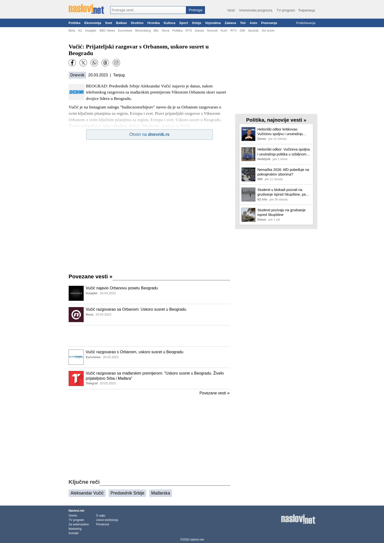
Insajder (91, 30)
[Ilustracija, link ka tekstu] (76, 294)
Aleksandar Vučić (87, 493)
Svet (108, 23)
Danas (199, 30)
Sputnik (253, 30)
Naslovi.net (76, 510)
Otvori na (149, 134)
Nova (165, 30)
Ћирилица (306, 10)
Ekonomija (92, 23)
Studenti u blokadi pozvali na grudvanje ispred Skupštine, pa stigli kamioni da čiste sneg (281, 192)
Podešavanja (305, 23)
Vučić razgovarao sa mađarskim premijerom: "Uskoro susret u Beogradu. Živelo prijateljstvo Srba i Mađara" (155, 375)
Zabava (230, 23)
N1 (80, 30)
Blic (156, 30)
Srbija (196, 23)
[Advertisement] (149, 335)
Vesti (231, 10)
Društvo (137, 23)
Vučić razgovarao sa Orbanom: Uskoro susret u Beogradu (136, 309)
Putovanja (269, 23)
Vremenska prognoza (255, 10)
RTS (188, 30)
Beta (72, 30)
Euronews (125, 30)
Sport (183, 23)
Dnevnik (77, 75)
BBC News (107, 30)
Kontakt (74, 533)
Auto (253, 23)
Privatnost (102, 524)
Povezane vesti (90, 276)
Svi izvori (268, 30)
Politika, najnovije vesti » (276, 120)
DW (242, 30)
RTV (233, 30)
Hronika (153, 23)
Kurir (224, 30)
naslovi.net (197, 539)
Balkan (121, 23)
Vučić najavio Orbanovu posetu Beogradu (122, 288)
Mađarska (160, 493)
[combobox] (148, 10)
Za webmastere (79, 524)
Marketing (75, 529)
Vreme (73, 515)
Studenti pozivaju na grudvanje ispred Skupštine (281, 212)
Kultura (169, 23)
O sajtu (100, 515)
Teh (243, 23)
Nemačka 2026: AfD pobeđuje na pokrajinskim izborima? (283, 172)
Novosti (212, 30)
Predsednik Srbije (127, 493)
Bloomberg (143, 30)
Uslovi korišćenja (107, 520)
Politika (74, 23)
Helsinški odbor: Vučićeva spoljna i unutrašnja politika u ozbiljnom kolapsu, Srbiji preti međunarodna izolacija (283, 151)
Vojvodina (213, 23)
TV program (285, 10)
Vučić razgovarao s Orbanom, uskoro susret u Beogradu (134, 352)
